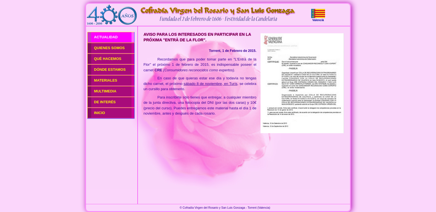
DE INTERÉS (105, 102)
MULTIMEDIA (105, 91)
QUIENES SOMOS (109, 48)
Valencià (318, 20)
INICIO (99, 113)
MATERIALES (105, 80)
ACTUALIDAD (106, 37)
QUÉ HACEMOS (107, 59)
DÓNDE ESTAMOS (110, 69)
